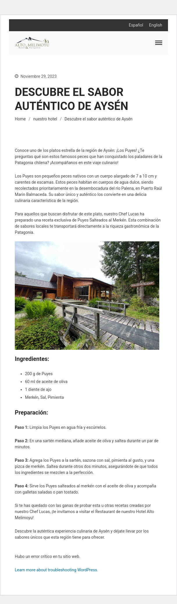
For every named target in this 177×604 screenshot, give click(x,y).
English (155, 25)
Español (136, 25)
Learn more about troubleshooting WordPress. (56, 570)
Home (20, 119)
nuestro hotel (45, 119)
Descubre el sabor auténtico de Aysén (99, 119)
